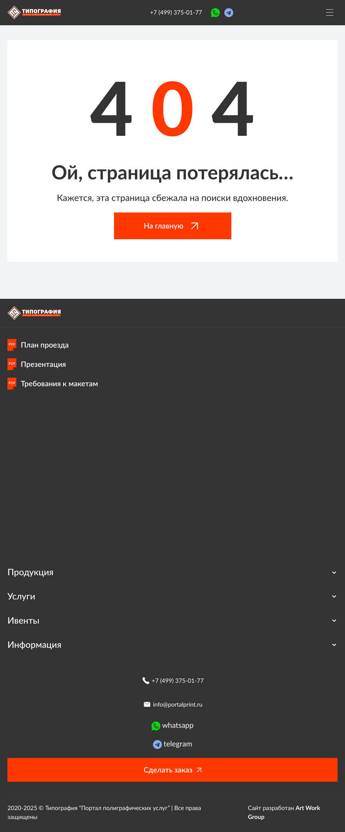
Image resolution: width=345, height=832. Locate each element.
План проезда (38, 345)
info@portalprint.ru (172, 704)
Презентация (36, 364)
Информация (172, 644)
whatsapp (173, 725)
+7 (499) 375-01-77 (176, 12)
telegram (172, 744)
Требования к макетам (52, 384)
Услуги (172, 596)
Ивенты (172, 620)
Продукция (172, 572)
